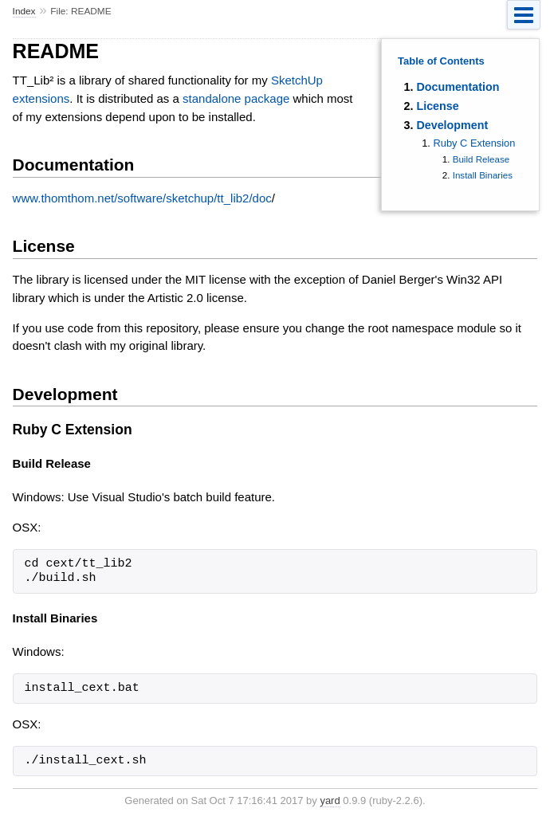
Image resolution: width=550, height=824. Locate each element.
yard (330, 800)
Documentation (457, 86)
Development (452, 125)
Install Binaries (483, 175)
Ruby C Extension (474, 143)
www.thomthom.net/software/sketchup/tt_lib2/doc (142, 198)
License (437, 106)
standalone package (236, 98)
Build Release (481, 159)
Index (24, 11)
